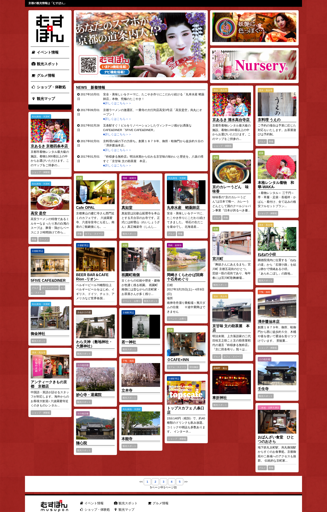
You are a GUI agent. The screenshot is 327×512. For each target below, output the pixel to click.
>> (186, 481)
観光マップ (43, 99)
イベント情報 (45, 52)
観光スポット (45, 64)
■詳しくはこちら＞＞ (117, 103)
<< (141, 481)
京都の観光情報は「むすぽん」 (47, 3)
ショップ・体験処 (48, 87)
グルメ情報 (43, 75)
